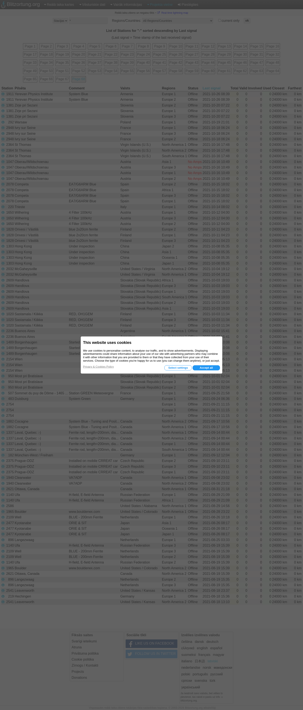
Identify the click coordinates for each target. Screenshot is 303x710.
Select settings (178, 367)
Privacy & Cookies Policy (98, 366)
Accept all (206, 367)
